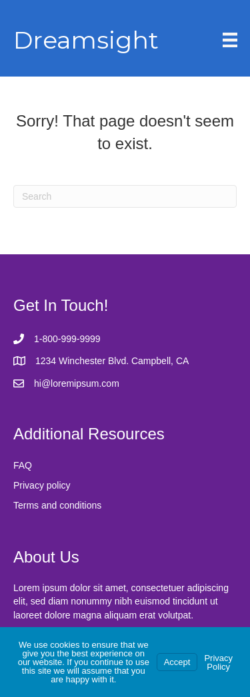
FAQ (22, 465)
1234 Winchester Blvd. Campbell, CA (112, 360)
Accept (177, 662)
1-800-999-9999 (67, 339)
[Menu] (230, 40)
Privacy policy (42, 485)
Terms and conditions (57, 505)
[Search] (125, 196)
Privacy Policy (218, 662)
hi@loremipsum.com (76, 383)
